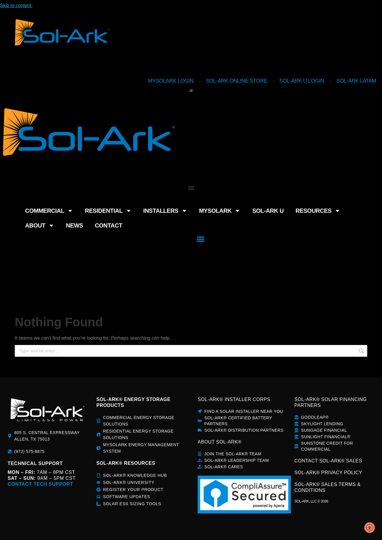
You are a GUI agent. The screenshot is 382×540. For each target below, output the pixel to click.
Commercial (35, 176)
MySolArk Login (171, 81)
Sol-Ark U (220, 176)
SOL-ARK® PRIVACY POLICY (328, 472)
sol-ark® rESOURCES (125, 463)
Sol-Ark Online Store (236, 81)
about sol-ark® (219, 441)
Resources (262, 176)
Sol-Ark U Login (302, 81)
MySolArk (178, 176)
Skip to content (20, 5)
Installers (133, 176)
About (305, 176)
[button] (191, 90)
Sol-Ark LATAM (356, 81)
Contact (366, 176)
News (336, 176)
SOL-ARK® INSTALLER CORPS (234, 399)
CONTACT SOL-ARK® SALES (328, 460)
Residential (86, 176)
